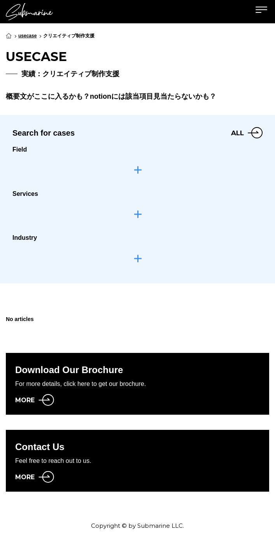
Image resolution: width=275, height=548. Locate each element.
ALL (237, 133)
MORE (25, 400)
